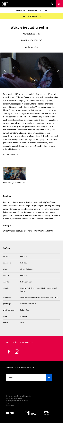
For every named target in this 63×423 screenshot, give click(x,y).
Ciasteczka (10, 405)
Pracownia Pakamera (21, 401)
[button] (58, 70)
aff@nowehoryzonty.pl (14, 398)
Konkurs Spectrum (30, 16)
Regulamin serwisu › (13, 403)
